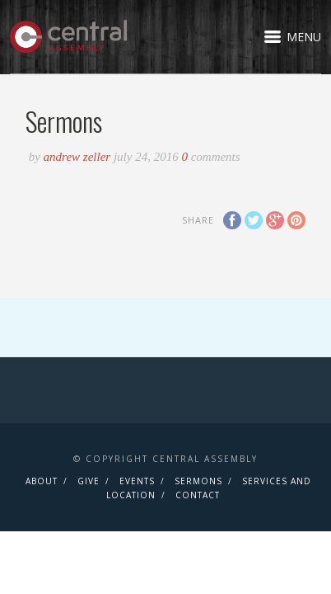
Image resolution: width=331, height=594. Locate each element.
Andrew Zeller (79, 156)
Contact (197, 495)
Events (137, 481)
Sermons (198, 481)
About (42, 481)
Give (88, 481)
